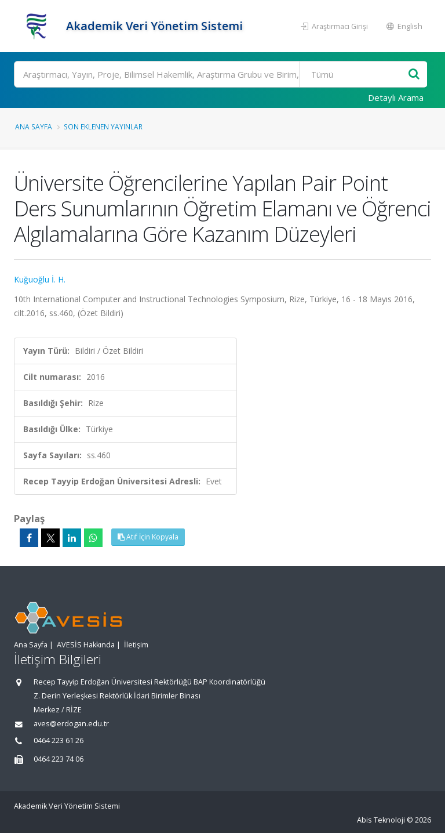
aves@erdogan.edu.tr (71, 724)
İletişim (136, 645)
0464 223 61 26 (58, 740)
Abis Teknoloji (381, 820)
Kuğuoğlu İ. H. (39, 279)
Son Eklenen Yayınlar (103, 126)
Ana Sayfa (33, 126)
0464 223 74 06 (58, 759)
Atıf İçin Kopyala (148, 537)
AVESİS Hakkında (86, 645)
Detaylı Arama (396, 97)
